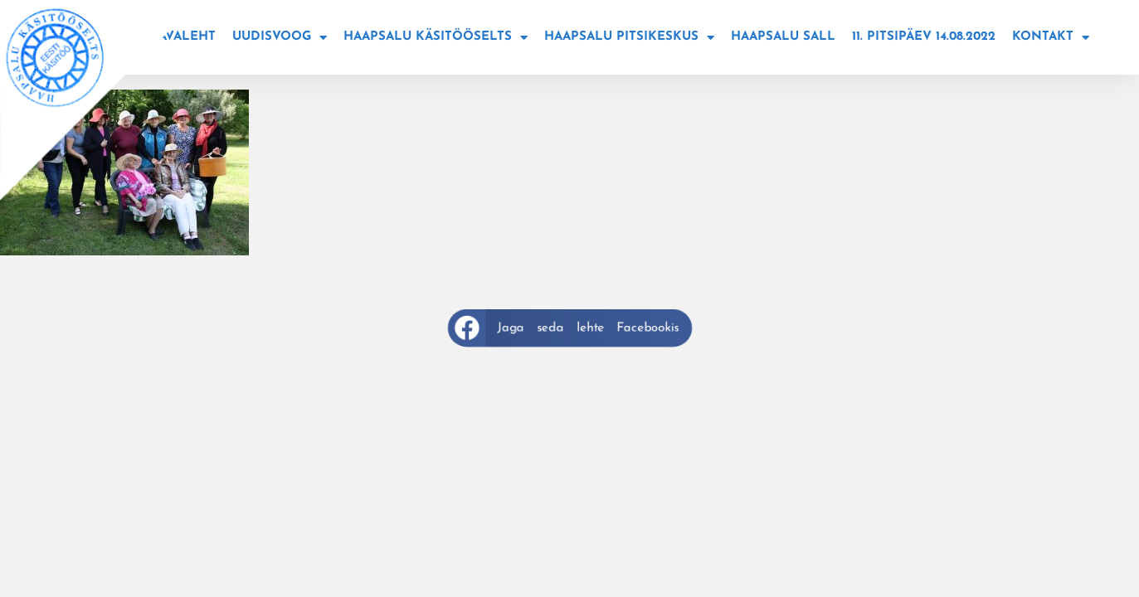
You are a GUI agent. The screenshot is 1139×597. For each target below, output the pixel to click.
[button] (570, 327)
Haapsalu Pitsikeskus (629, 37)
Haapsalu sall (783, 37)
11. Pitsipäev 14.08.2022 (923, 37)
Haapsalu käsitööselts (435, 37)
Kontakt (1050, 37)
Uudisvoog (279, 37)
